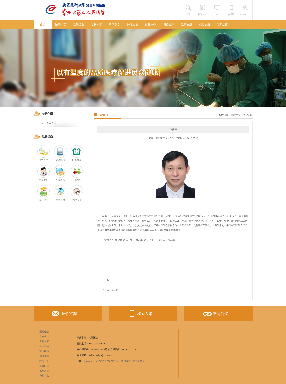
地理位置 (77, 199)
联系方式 (202, 14)
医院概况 (60, 24)
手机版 (231, 14)
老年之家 (222, 24)
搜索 (188, 14)
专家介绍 (51, 123)
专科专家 (96, 24)
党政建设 (78, 24)
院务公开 (168, 24)
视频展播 (204, 24)
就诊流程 (60, 160)
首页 (42, 24)
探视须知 (77, 180)
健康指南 (44, 356)
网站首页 (235, 115)
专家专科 (43, 180)
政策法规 (186, 24)
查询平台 (60, 199)
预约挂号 (43, 160)
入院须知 (60, 180)
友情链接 (215, 315)
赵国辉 (114, 289)
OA (216, 14)
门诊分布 (77, 160)
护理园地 (132, 24)
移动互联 (140, 313)
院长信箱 (43, 199)
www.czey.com (91, 361)
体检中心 (150, 24)
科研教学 (114, 24)
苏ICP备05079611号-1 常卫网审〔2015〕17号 (122, 361)
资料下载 (44, 375)
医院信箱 (65, 314)
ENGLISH (245, 14)
